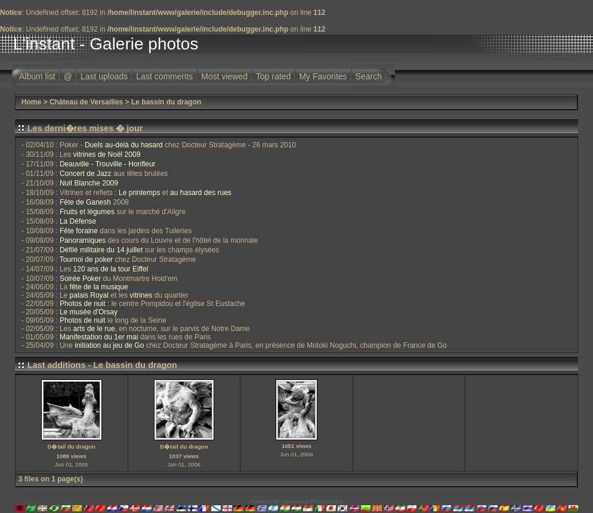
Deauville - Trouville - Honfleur (108, 164)
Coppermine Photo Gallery (311, 502)
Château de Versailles (86, 102)
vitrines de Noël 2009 (107, 154)
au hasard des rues (200, 192)
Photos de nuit (83, 303)
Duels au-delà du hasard (124, 145)
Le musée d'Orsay (89, 312)
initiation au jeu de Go (109, 345)
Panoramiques (83, 240)
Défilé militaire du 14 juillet (101, 250)
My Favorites (323, 76)
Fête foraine (79, 231)
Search (369, 76)
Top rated (273, 76)
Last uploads (104, 76)
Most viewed (224, 76)
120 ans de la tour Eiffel (111, 269)
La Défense (78, 221)
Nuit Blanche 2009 (89, 183)
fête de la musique (99, 287)
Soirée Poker (80, 278)
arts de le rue (94, 329)
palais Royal (89, 295)
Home (31, 102)
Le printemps (139, 192)
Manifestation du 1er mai (99, 337)
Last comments (164, 76)
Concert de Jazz (86, 173)
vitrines (140, 295)
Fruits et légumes (87, 212)
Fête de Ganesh (85, 202)
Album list (37, 76)
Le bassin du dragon (166, 102)
